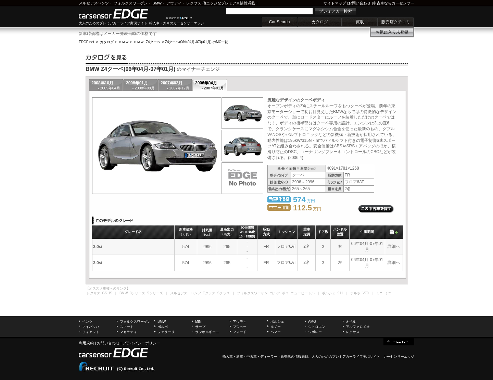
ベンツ (87, 321)
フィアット (90, 332)
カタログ (320, 22)
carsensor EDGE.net (121, 14)
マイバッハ (90, 327)
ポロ (285, 293)
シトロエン (316, 327)
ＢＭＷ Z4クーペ (147, 42)
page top (398, 341)
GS (104, 293)
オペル (351, 321)
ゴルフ (275, 293)
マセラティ (128, 332)
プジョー (239, 327)
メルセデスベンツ (94, 3)
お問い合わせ (359, 3)
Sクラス (223, 293)
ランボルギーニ (207, 332)
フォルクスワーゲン (131, 3)
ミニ (387, 293)
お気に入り (392, 32)
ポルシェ (277, 321)
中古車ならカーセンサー (393, 3)
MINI (198, 321)
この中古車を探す (376, 209)
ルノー (275, 327)
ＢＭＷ (123, 42)
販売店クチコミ (395, 22)
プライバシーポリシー (141, 343)
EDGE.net (86, 42)
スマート (127, 327)
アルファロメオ (358, 327)
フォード (239, 332)
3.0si (97, 246)
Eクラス (209, 293)
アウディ (173, 3)
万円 (307, 209)
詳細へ (394, 246)
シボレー (315, 332)
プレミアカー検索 (335, 11)
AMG (312, 321)
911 (340, 293)
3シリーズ (138, 293)
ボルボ (162, 327)
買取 (360, 22)
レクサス (193, 3)
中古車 (251, 356)
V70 (366, 293)
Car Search (279, 22)
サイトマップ (335, 3)
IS (110, 293)
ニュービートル (303, 293)
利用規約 (86, 343)
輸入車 (228, 356)
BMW (157, 3)
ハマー (275, 332)
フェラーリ (166, 332)
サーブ (200, 327)
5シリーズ (155, 293)
